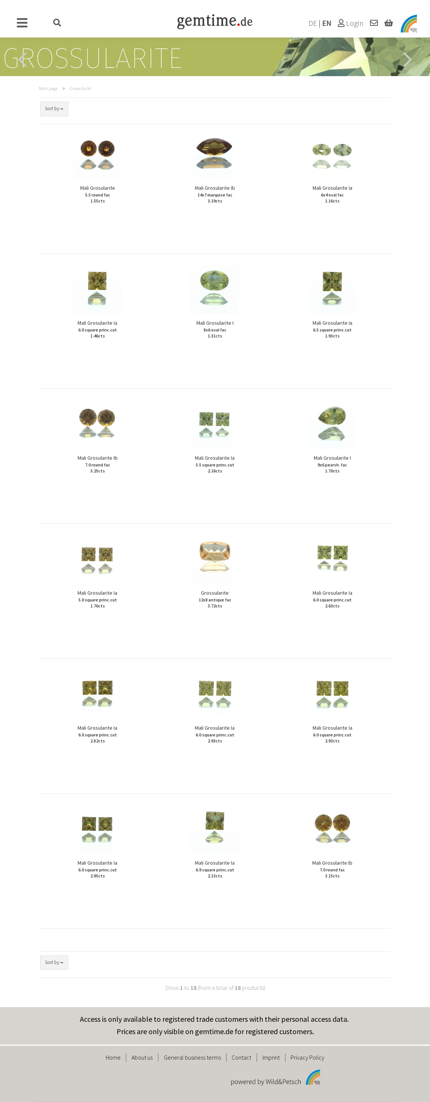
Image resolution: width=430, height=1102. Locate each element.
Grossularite (215, 599)
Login (351, 23)
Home (113, 1057)
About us (142, 1057)
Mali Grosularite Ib (215, 194)
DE (313, 23)
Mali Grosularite (97, 194)
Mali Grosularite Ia (332, 194)
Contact (241, 1057)
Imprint (271, 1057)
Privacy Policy (307, 1057)
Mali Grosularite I (215, 329)
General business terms (192, 1057)
